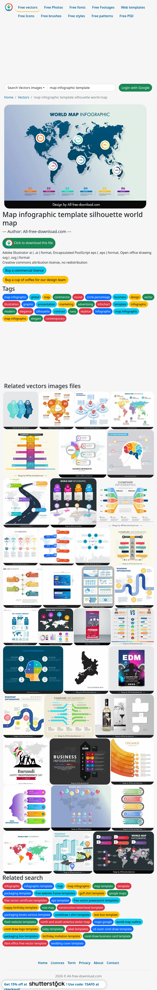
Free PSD (126, 16)
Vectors (23, 97)
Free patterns (102, 16)
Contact (113, 963)
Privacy (84, 963)
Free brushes (51, 16)
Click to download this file (29, 243)
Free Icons (26, 16)
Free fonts (78, 7)
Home (8, 97)
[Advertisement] (78, 52)
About (98, 963)
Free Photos (53, 7)
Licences (57, 963)
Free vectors (27, 7)
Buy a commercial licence (24, 270)
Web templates (133, 7)
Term (71, 963)
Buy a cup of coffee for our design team (35, 280)
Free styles (76, 16)
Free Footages (103, 7)
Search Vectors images (25, 87)
